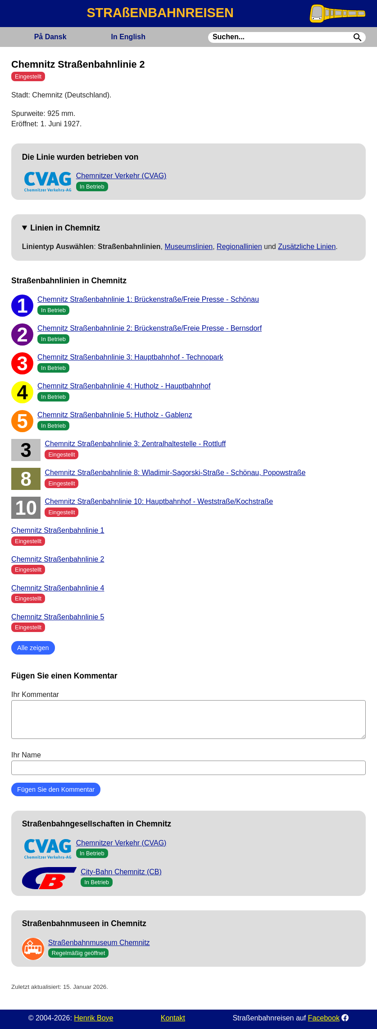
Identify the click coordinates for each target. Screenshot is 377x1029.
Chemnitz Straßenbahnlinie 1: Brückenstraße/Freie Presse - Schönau (148, 299)
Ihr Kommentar (188, 714)
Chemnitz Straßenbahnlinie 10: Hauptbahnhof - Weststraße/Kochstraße (159, 501)
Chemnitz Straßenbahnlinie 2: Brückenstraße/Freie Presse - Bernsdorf (149, 328)
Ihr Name (188, 763)
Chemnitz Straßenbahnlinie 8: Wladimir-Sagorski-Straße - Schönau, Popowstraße (175, 472)
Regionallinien (239, 246)
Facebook (324, 1018)
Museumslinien (188, 246)
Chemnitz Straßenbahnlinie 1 (57, 530)
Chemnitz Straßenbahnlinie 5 (57, 617)
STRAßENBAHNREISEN (159, 12)
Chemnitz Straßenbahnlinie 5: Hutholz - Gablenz (114, 415)
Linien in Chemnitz (65, 227)
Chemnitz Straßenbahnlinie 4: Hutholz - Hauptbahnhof (123, 386)
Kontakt (173, 1018)
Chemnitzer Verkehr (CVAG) (121, 176)
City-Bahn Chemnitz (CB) (121, 872)
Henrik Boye (93, 1018)
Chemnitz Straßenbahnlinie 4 (57, 588)
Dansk (50, 37)
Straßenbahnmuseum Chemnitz (99, 942)
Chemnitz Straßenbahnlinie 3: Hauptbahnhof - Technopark (130, 357)
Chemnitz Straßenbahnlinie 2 (57, 559)
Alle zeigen (33, 647)
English (128, 37)
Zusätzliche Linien (307, 246)
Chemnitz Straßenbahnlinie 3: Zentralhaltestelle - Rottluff (135, 444)
